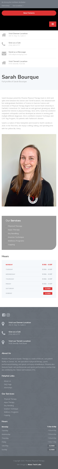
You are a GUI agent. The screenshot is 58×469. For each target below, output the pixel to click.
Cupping (11, 244)
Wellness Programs (16, 241)
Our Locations (17, 6)
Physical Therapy (15, 226)
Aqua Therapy (14, 230)
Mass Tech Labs (34, 464)
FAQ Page (7, 384)
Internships (6, 6)
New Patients (29, 13)
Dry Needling (13, 233)
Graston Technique (16, 237)
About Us (7, 381)
